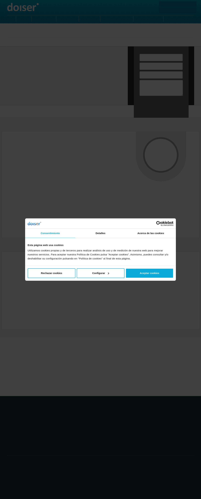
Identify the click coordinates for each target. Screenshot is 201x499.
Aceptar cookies (149, 273)
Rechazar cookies (51, 273)
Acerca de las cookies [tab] (151, 233)
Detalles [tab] (100, 233)
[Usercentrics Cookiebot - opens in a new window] (158, 223)
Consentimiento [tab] (50, 233)
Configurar (100, 273)
